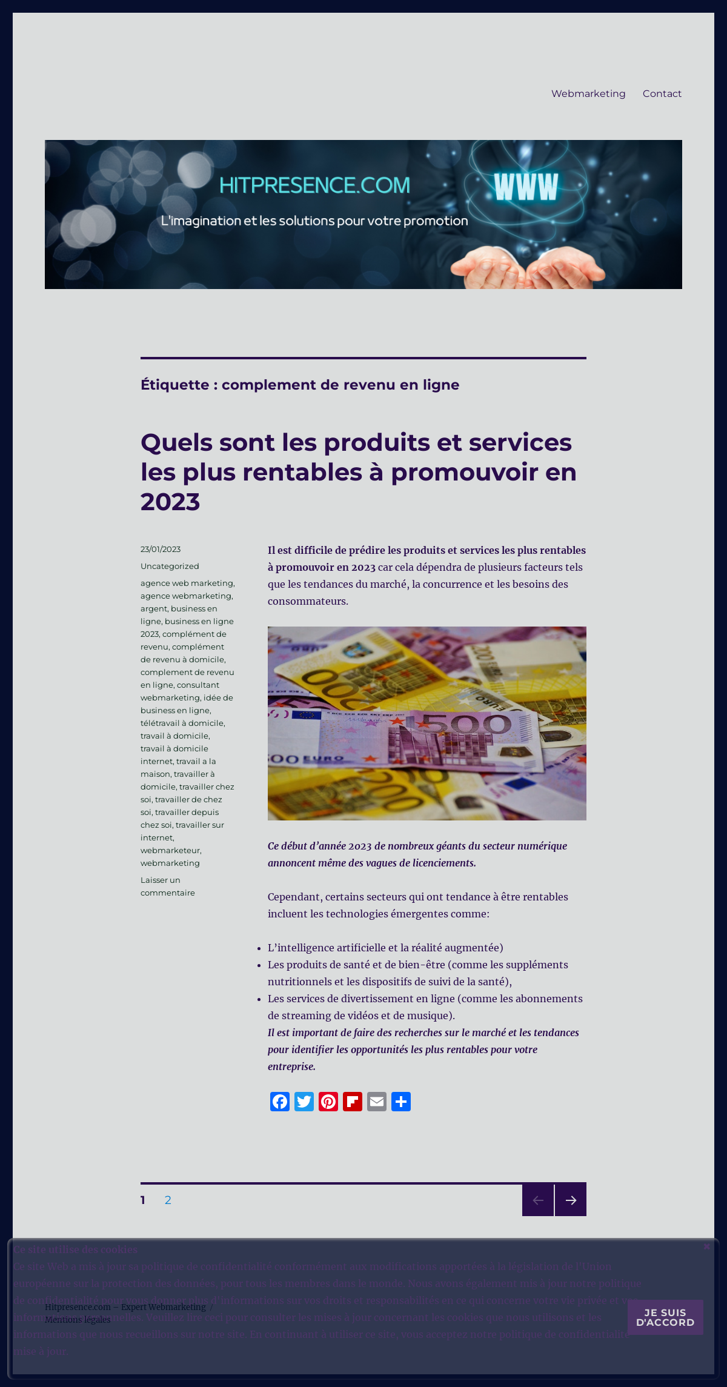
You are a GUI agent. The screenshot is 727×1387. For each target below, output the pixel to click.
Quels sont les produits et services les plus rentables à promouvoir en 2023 (359, 471)
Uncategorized (170, 566)
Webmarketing (588, 93)
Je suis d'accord (665, 1317)
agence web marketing (187, 583)
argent (154, 608)
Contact (662, 93)
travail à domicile (174, 735)
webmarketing (170, 863)
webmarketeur (170, 850)
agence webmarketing (186, 595)
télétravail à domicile (182, 723)
